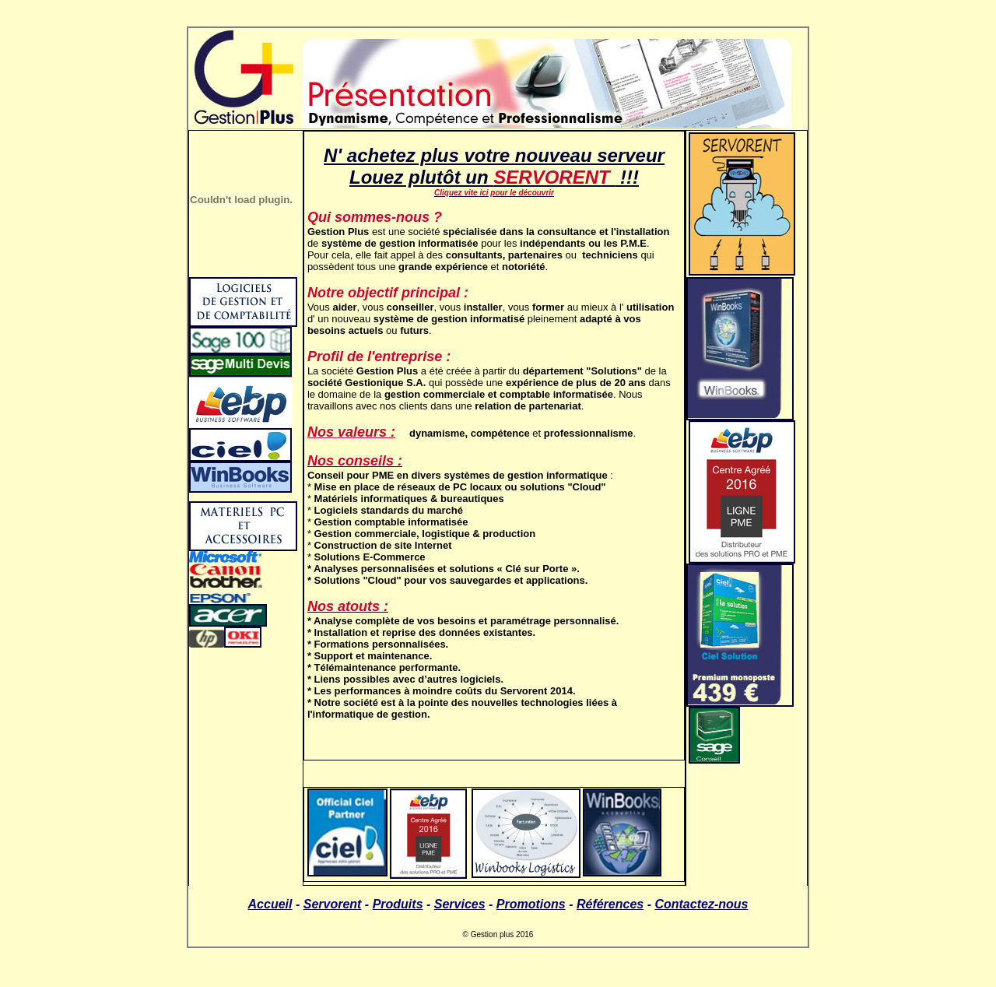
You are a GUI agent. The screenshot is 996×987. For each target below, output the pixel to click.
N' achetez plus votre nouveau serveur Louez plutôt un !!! (494, 166)
